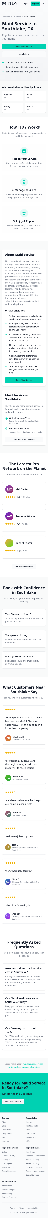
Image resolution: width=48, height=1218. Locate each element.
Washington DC (8, 1167)
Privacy (22, 1208)
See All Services (32, 1175)
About (4, 1122)
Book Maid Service (24, 46)
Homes (29, 1122)
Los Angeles (7, 1163)
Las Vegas (6, 1159)
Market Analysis (8, 1189)
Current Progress (9, 1197)
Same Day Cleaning (34, 1167)
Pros (28, 1129)
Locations (6, 16)
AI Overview (7, 1185)
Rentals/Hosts (32, 1126)
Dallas (4, 1152)
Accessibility (33, 1208)
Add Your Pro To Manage (23, 439)
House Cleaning (32, 1159)
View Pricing (24, 54)
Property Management (35, 1171)
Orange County (8, 1155)
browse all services (31, 1067)
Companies (31, 1133)
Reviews (5, 1141)
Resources (6, 1129)
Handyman (30, 1152)
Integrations (7, 1133)
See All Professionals (24, 566)
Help (4, 1137)
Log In (25, 3)
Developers (31, 1137)
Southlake (17, 16)
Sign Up (35, 3)
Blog (4, 1126)
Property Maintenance (35, 1155)
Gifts (28, 1141)
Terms (12, 1208)
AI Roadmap (7, 1193)
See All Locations (9, 1171)
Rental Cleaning (32, 1163)
